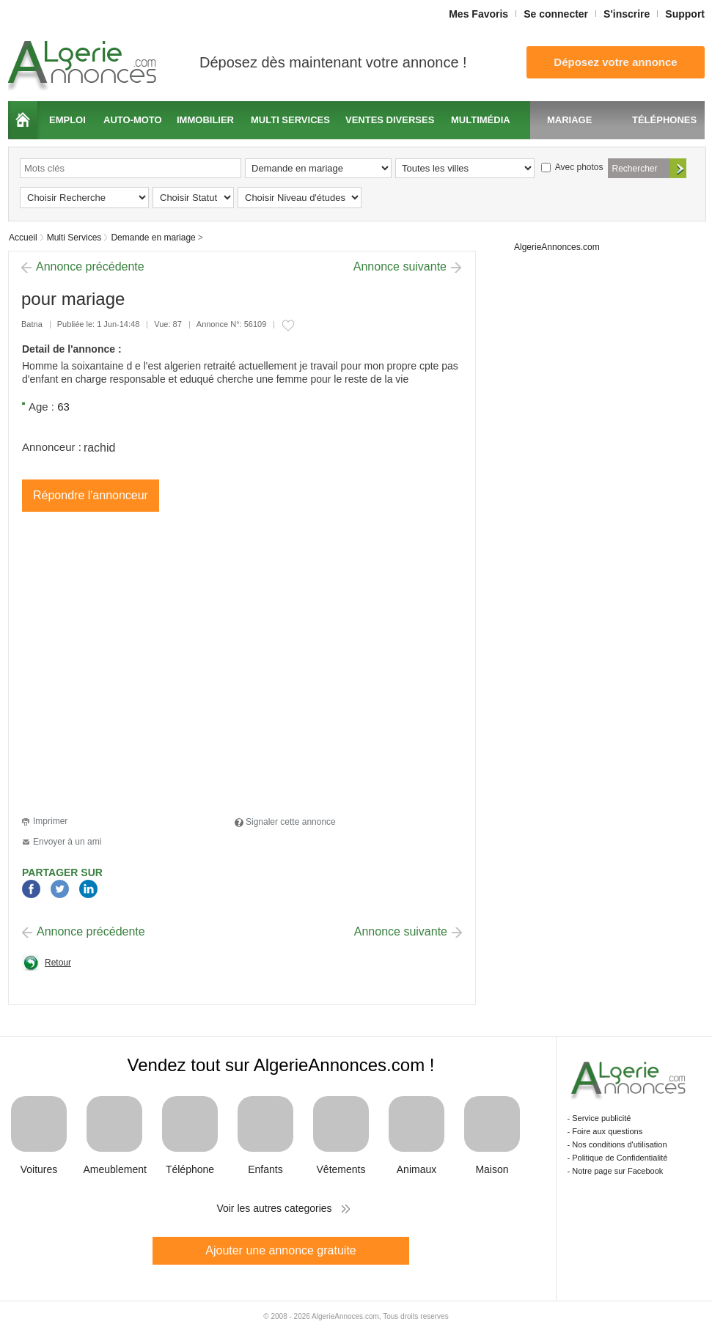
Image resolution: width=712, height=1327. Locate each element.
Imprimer (50, 821)
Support (685, 14)
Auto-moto (132, 119)
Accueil (22, 120)
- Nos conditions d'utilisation (617, 1144)
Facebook (31, 890)
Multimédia (480, 119)
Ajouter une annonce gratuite (280, 1250)
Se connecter (556, 14)
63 (63, 406)
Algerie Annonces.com (84, 61)
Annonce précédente (90, 266)
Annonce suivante (400, 266)
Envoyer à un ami (67, 842)
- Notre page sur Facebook (616, 1170)
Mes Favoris (478, 14)
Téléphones (664, 119)
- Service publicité (599, 1118)
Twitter (60, 890)
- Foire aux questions (605, 1131)
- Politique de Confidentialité (618, 1157)
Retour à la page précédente (46, 966)
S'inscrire (626, 14)
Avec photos (572, 167)
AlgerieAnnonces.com (557, 247)
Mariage (569, 119)
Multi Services (74, 237)
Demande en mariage (153, 237)
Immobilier (205, 119)
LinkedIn (88, 890)
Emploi (67, 119)
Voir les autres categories (273, 1208)
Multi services (290, 119)
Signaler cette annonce (291, 822)
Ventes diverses (389, 119)
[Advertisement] (137, 666)
